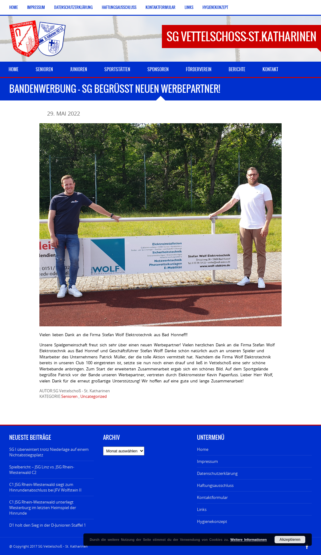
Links (189, 7)
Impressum (36, 7)
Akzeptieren (289, 539)
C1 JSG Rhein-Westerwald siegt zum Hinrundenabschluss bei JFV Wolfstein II (45, 487)
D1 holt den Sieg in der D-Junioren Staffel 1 (47, 525)
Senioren (69, 396)
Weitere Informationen (249, 539)
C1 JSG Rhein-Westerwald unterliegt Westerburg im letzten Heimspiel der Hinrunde (42, 507)
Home (13, 7)
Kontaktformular (160, 7)
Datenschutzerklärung (73, 7)
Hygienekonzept (215, 7)
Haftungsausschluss (119, 7)
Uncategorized (93, 396)
